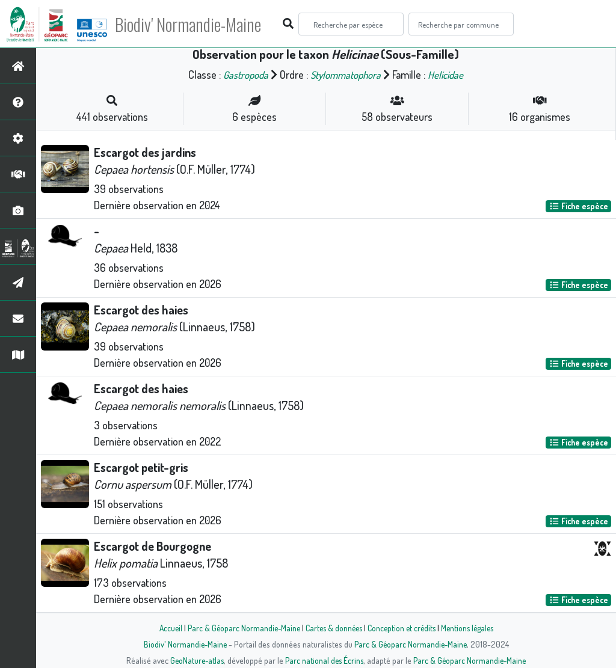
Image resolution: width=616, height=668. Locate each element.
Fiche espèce (578, 206)
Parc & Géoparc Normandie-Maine (239, 627)
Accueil (164, 627)
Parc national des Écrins (324, 660)
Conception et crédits (403, 627)
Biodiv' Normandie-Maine (198, 24)
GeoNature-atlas (195, 660)
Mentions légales (471, 627)
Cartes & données (332, 627)
